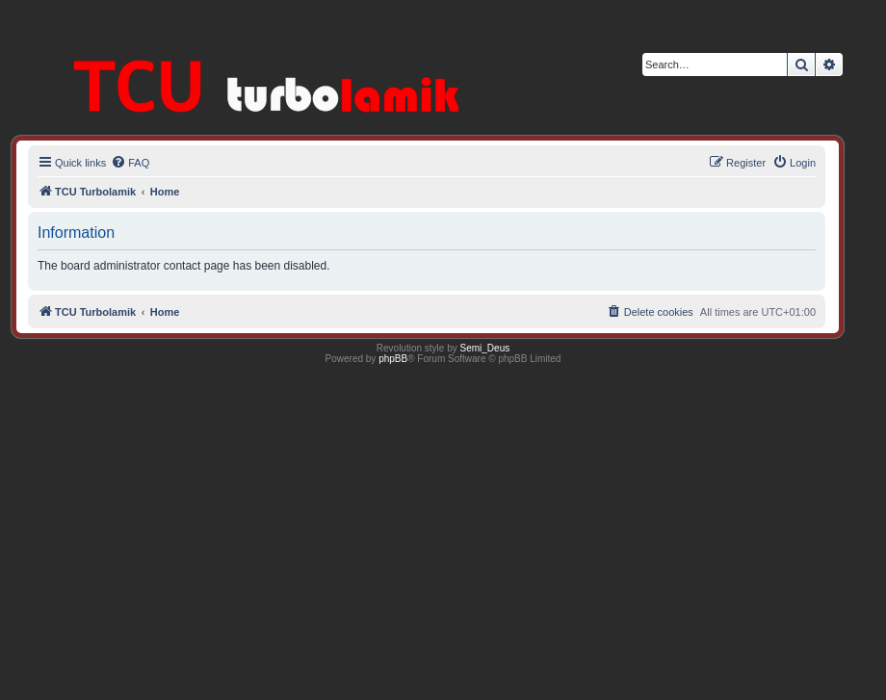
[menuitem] (130, 162)
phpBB (392, 358)
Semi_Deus (485, 348)
